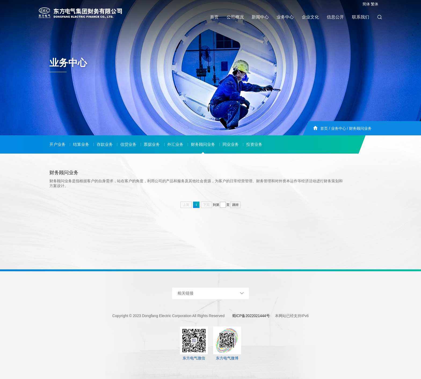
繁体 (374, 4)
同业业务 (231, 144)
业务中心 (285, 17)
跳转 (235, 205)
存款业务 (105, 144)
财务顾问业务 (360, 129)
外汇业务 (175, 144)
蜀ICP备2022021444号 (251, 316)
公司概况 (235, 17)
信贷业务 (128, 144)
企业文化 (310, 17)
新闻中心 (260, 17)
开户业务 (57, 144)
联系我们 (360, 17)
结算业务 (81, 144)
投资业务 (254, 144)
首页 (214, 17)
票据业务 (152, 144)
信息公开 (335, 17)
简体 (366, 4)
